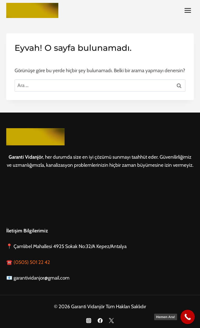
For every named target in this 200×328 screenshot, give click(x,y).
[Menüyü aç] (188, 10)
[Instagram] (88, 320)
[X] (111, 320)
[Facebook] (100, 320)
